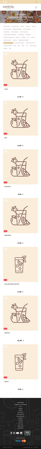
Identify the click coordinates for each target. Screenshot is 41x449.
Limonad (15, 40)
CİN (27, 45)
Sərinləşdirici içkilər (24, 40)
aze (5, 2)
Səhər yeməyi (7, 26)
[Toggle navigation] (36, 7)
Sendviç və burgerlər (9, 37)
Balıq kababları (14, 32)
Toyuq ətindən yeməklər (10, 34)
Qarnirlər (28, 34)
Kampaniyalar (20, 416)
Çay (28, 37)
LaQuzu (21, 418)
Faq (20, 406)
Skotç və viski (33, 45)
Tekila (23, 45)
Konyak (5, 48)
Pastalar (34, 26)
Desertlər (23, 37)
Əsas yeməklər (7, 29)
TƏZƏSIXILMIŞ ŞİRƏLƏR (8, 43)
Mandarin (20, 428)
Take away (20, 412)
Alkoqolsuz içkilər (19, 43)
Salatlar (22, 26)
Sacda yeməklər (24, 32)
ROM (19, 45)
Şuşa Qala (20, 426)
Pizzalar (17, 37)
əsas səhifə (18, 19)
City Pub (20, 422)
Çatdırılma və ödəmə (20, 404)
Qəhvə (33, 37)
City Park (20, 424)
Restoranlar (20, 414)
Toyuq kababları (27, 29)
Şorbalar (28, 26)
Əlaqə (20, 408)
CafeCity (20, 420)
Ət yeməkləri (21, 34)
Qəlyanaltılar (15, 26)
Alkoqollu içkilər (8, 45)
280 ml (5, 85)
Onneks (35, 447)
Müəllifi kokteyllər (30, 43)
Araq (15, 45)
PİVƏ (10, 48)
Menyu (20, 410)
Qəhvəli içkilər (7, 40)
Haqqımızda (20, 402)
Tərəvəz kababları (17, 29)
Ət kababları (6, 32)
